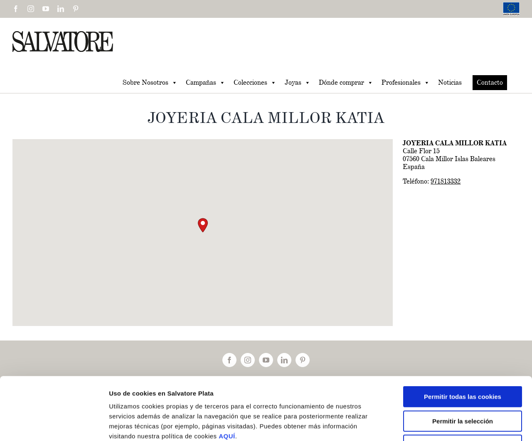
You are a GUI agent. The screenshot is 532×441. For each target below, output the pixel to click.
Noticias (450, 82)
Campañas (205, 82)
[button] (203, 225)
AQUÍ (227, 378)
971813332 (446, 181)
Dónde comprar (346, 82)
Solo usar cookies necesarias (462, 388)
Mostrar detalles (444, 424)
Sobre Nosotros (150, 82)
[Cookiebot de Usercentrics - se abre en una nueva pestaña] (53, 425)
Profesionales (406, 82)
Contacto (490, 82)
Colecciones (255, 82)
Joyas (297, 82)
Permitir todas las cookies (462, 339)
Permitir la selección (462, 364)
